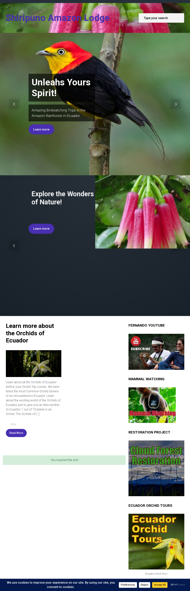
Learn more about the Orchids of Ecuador (30, 305)
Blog (13, 396)
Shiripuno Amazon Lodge (58, 17)
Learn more (41, 129)
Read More (16, 404)
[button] (14, 104)
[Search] (161, 18)
